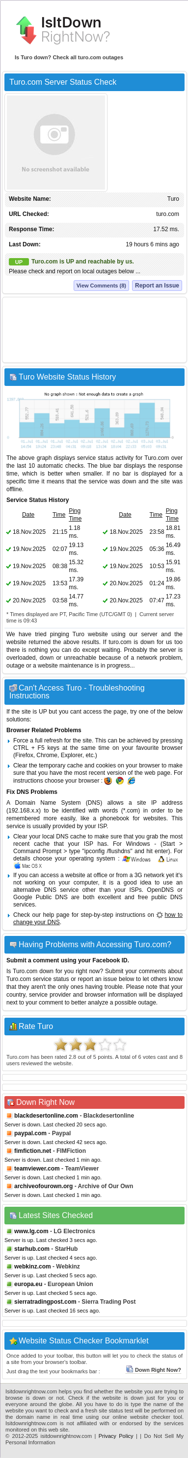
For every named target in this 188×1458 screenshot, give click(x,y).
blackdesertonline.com (46, 1115)
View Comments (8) (101, 285)
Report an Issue (157, 285)
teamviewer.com (37, 1168)
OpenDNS (160, 889)
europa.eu (28, 1284)
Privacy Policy (116, 1436)
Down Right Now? (153, 1370)
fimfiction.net (32, 1150)
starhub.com (32, 1248)
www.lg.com (31, 1231)
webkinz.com (32, 1266)
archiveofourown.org (43, 1186)
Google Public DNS (40, 897)
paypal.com (30, 1133)
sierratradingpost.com (45, 1301)
